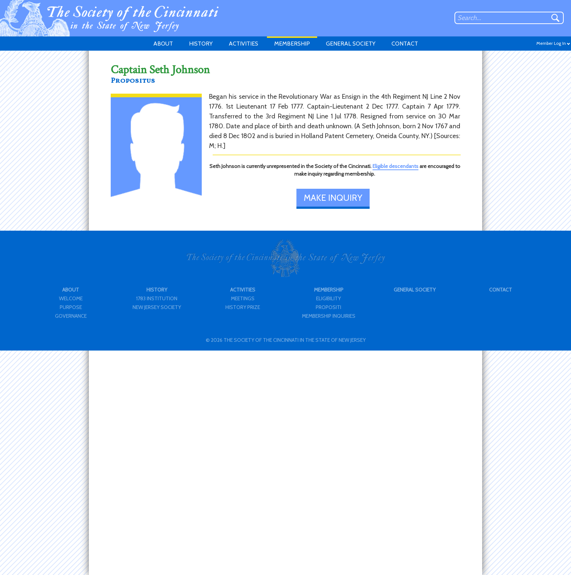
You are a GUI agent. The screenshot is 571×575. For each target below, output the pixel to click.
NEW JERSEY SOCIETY (157, 307)
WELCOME (71, 298)
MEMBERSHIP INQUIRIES (328, 316)
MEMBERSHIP (292, 43)
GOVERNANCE (71, 316)
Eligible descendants (395, 166)
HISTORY (201, 43)
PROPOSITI (328, 307)
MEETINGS (243, 298)
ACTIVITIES (243, 43)
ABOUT (163, 43)
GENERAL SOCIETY (350, 43)
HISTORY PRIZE (242, 307)
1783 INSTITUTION (156, 298)
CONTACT (404, 43)
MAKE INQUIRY (333, 197)
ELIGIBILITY (328, 298)
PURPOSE (71, 307)
